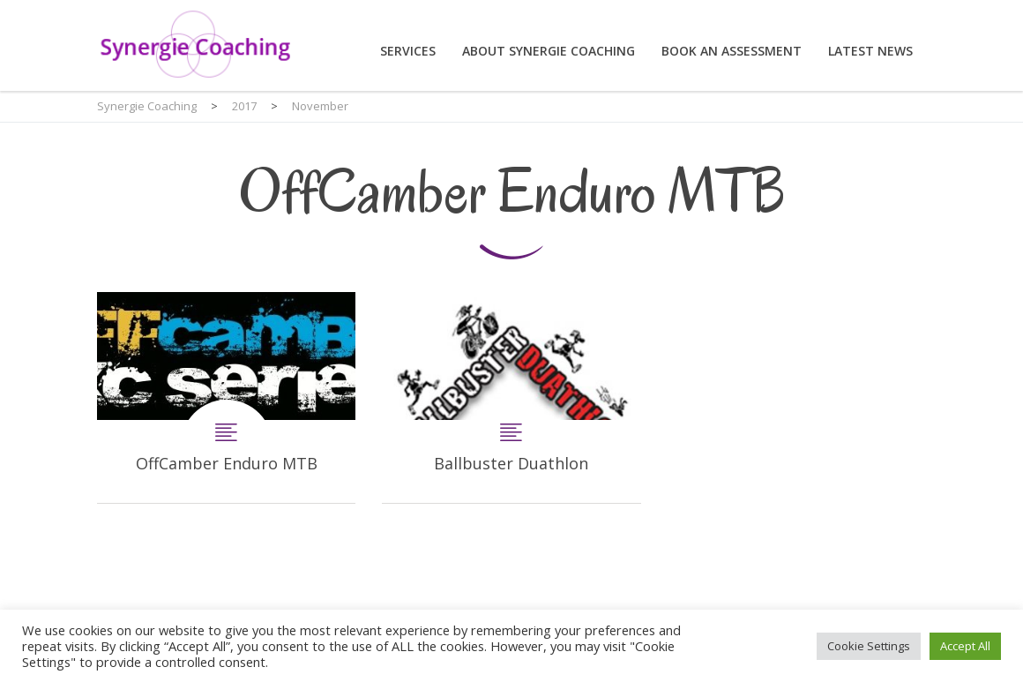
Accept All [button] (965, 646)
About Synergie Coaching (548, 50)
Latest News (870, 50)
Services (408, 50)
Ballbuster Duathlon (511, 397)
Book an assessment (731, 50)
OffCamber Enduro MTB (226, 397)
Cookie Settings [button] (868, 646)
